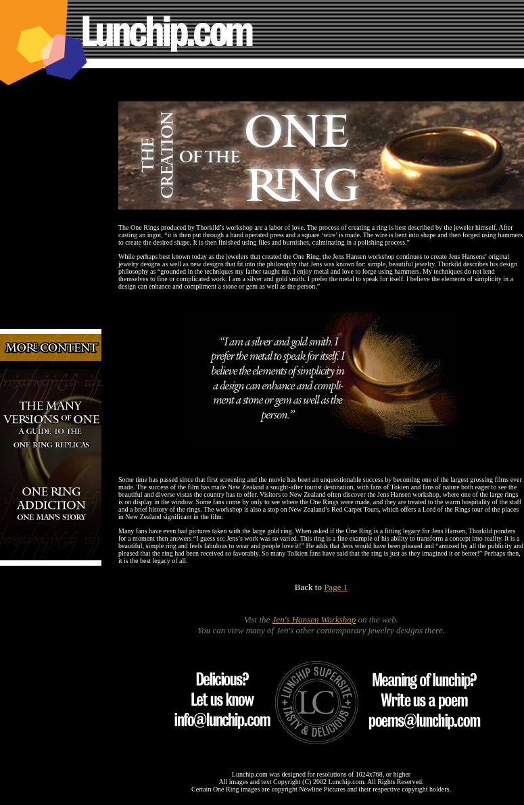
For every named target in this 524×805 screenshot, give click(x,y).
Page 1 (336, 587)
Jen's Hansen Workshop (314, 619)
